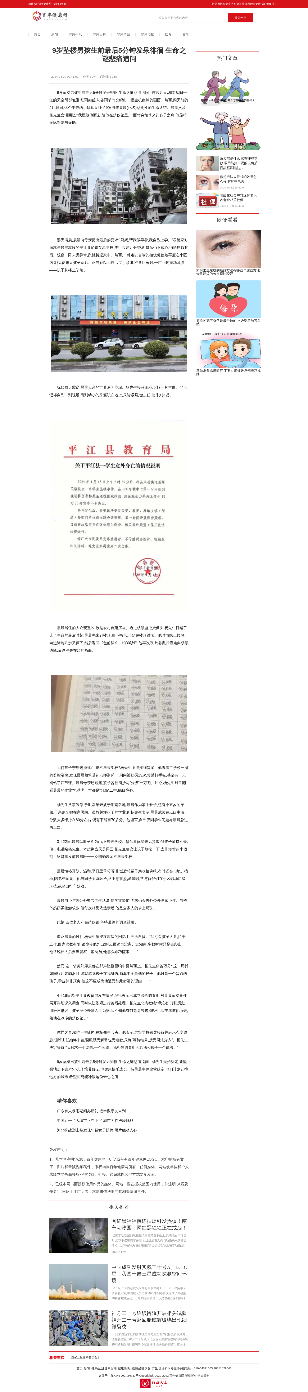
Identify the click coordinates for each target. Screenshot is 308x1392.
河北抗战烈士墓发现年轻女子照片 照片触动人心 (97, 1130)
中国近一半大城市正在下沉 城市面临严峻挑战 (95, 1121)
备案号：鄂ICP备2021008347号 (119, 1375)
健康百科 (239, 3)
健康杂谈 (250, 3)
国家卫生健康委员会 (84, 1357)
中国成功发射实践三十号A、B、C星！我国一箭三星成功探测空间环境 (149, 1273)
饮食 (268, 3)
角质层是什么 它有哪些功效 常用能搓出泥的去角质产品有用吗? (239, 163)
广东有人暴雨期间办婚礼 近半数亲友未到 (91, 1111)
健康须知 (260, 3)
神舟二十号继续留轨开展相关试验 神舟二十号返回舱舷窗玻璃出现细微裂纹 (149, 1320)
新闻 (220, 3)
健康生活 (228, 3)
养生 (274, 3)
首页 (214, 3)
